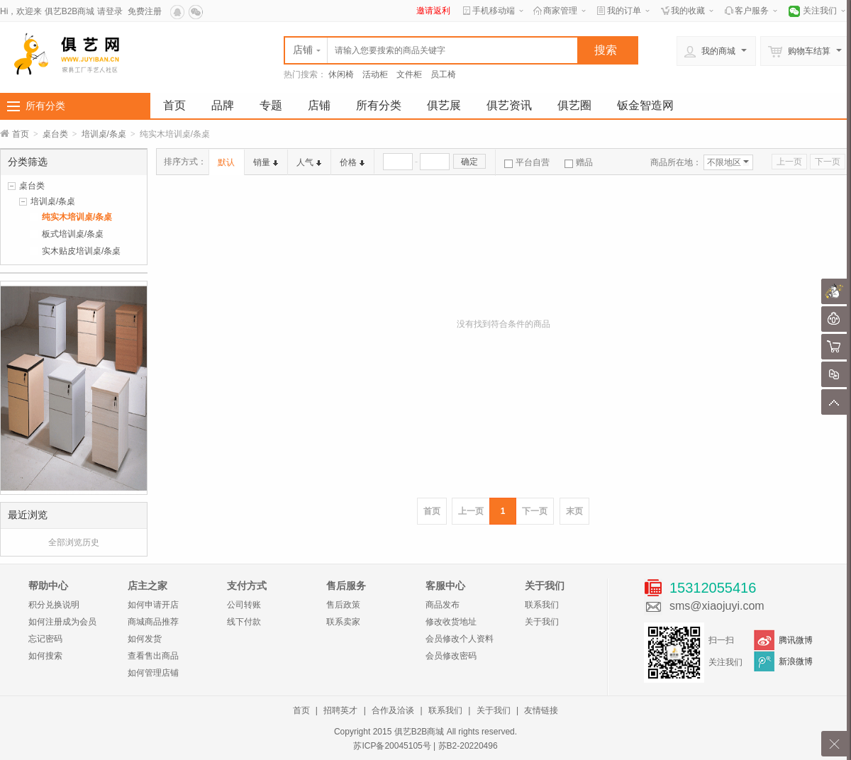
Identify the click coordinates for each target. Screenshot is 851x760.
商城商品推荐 (153, 622)
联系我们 (542, 605)
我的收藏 (688, 11)
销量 (265, 162)
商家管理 (560, 11)
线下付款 (244, 622)
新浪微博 (796, 661)
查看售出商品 (153, 656)
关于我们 (542, 622)
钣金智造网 (645, 105)
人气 (308, 162)
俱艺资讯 (509, 105)
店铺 (319, 105)
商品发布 (442, 605)
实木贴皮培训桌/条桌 (81, 251)
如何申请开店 (153, 605)
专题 (271, 105)
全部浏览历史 (73, 542)
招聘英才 (340, 710)
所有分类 (45, 105)
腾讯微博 (796, 640)
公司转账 (244, 605)
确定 (469, 162)
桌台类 (55, 134)
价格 (352, 162)
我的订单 (624, 11)
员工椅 (443, 74)
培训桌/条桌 (104, 134)
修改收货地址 (451, 622)
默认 (226, 162)
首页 (174, 105)
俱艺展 (444, 105)
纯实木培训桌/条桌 (77, 217)
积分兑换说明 (53, 605)
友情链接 (541, 710)
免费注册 (145, 11)
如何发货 (145, 639)
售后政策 (343, 605)
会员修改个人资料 (459, 639)
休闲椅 (341, 74)
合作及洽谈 (393, 710)
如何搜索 (45, 656)
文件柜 (409, 74)
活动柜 (375, 74)
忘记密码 (45, 639)
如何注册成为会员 (62, 622)
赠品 (578, 162)
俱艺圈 (574, 105)
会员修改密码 (451, 656)
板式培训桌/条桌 (73, 234)
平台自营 (527, 162)
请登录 (110, 11)
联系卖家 (343, 622)
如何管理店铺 (153, 673)
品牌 (222, 105)
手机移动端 (493, 11)
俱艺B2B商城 (70, 11)
